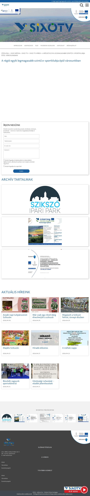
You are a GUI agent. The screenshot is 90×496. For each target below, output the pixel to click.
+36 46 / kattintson (9, 453)
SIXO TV (25, 53)
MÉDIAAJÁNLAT (71, 46)
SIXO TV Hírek (35, 53)
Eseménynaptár (6, 468)
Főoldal (5, 53)
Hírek (3, 462)
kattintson (9, 455)
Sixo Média (15, 53)
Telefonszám (7, 140)
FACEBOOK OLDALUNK (47, 46)
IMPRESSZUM (18, 46)
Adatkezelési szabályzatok (24, 494)
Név (4, 135)
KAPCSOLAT (60, 46)
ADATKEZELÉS (28, 46)
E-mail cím (6, 145)
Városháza (4, 465)
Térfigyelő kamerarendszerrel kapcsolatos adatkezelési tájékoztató (52, 494)
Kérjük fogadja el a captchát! (12, 166)
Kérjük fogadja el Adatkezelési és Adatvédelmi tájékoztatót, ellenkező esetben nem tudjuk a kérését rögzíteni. (19, 162)
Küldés (21, 171)
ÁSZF (36, 46)
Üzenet (5, 150)
